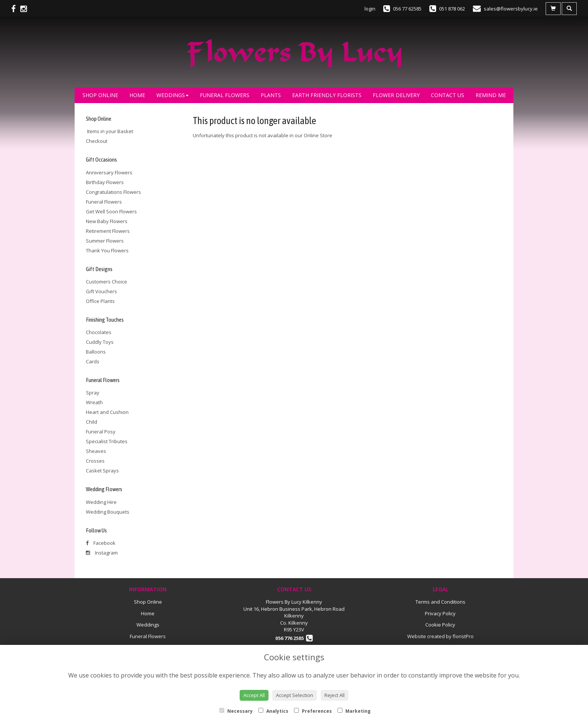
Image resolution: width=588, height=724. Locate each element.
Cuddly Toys (100, 342)
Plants (271, 95)
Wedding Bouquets (107, 511)
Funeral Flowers (224, 95)
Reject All (334, 695)
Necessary (236, 711)
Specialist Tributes (107, 441)
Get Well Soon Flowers (111, 211)
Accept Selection (294, 695)
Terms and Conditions (440, 601)
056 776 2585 (294, 638)
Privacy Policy (440, 613)
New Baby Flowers (107, 221)
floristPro (463, 636)
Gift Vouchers (101, 291)
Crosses (95, 460)
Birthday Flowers (105, 182)
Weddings (172, 95)
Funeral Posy (101, 431)
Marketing (354, 711)
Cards (92, 361)
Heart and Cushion (107, 412)
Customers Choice (106, 281)
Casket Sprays (102, 470)
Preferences (313, 711)
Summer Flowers (105, 240)
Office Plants (100, 301)
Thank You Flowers (107, 250)
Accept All (254, 695)
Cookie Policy (440, 624)
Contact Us (447, 95)
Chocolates (98, 332)
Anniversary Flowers (109, 172)
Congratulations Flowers (113, 192)
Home (137, 95)
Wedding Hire (101, 502)
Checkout (96, 141)
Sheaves (96, 451)
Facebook (101, 543)
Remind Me (491, 95)
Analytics (273, 711)
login (369, 8)
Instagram (102, 552)
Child (91, 421)
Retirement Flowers (108, 231)
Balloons (96, 351)
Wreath (94, 402)
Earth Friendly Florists (327, 95)
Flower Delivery (396, 95)
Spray (92, 392)
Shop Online (100, 95)
